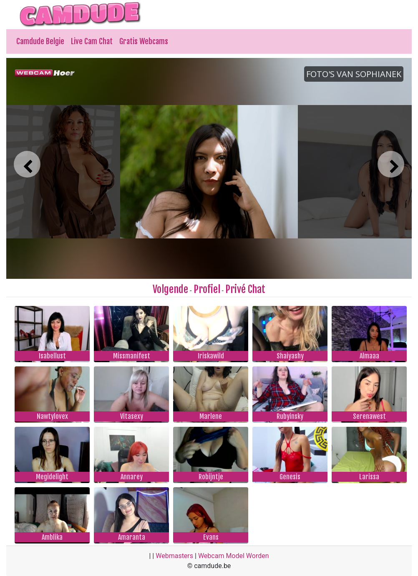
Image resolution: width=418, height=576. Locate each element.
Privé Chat (245, 289)
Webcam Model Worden (233, 556)
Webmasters (174, 556)
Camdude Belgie (40, 41)
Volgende (170, 289)
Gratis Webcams (143, 41)
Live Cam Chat (92, 41)
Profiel (207, 289)
